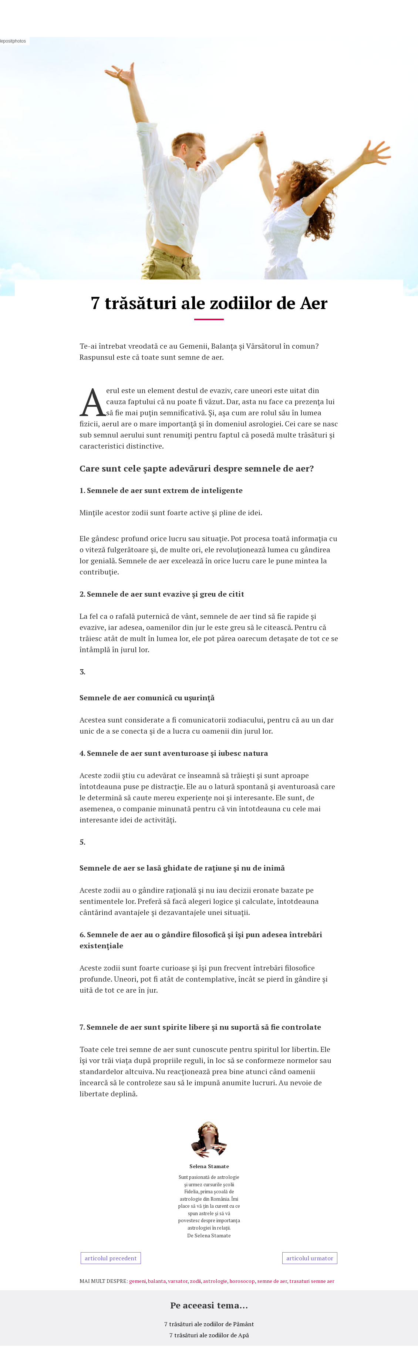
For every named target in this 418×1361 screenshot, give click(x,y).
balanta (157, 1280)
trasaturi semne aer (311, 1280)
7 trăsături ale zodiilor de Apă (209, 1335)
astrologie (215, 1280)
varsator (178, 1280)
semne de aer (272, 1280)
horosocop (242, 1280)
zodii (195, 1280)
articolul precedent (111, 1258)
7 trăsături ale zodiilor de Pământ (209, 1324)
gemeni (137, 1280)
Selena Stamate (209, 1166)
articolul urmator (309, 1258)
